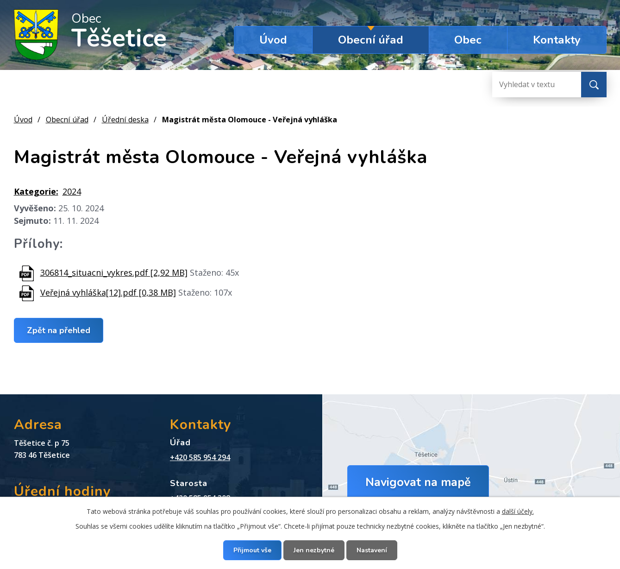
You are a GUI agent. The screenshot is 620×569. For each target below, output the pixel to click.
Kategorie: (36, 191)
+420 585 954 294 (200, 457)
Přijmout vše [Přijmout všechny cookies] (252, 550)
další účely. (518, 511)
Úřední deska (125, 119)
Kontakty (557, 40)
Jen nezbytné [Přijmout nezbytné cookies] (314, 550)
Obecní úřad (370, 40)
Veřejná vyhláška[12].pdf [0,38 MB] (108, 292)
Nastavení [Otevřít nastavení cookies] (372, 550)
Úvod (273, 40)
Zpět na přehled (58, 329)
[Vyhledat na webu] (529, 84)
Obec (468, 40)
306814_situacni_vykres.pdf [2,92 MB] (114, 272)
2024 (72, 191)
